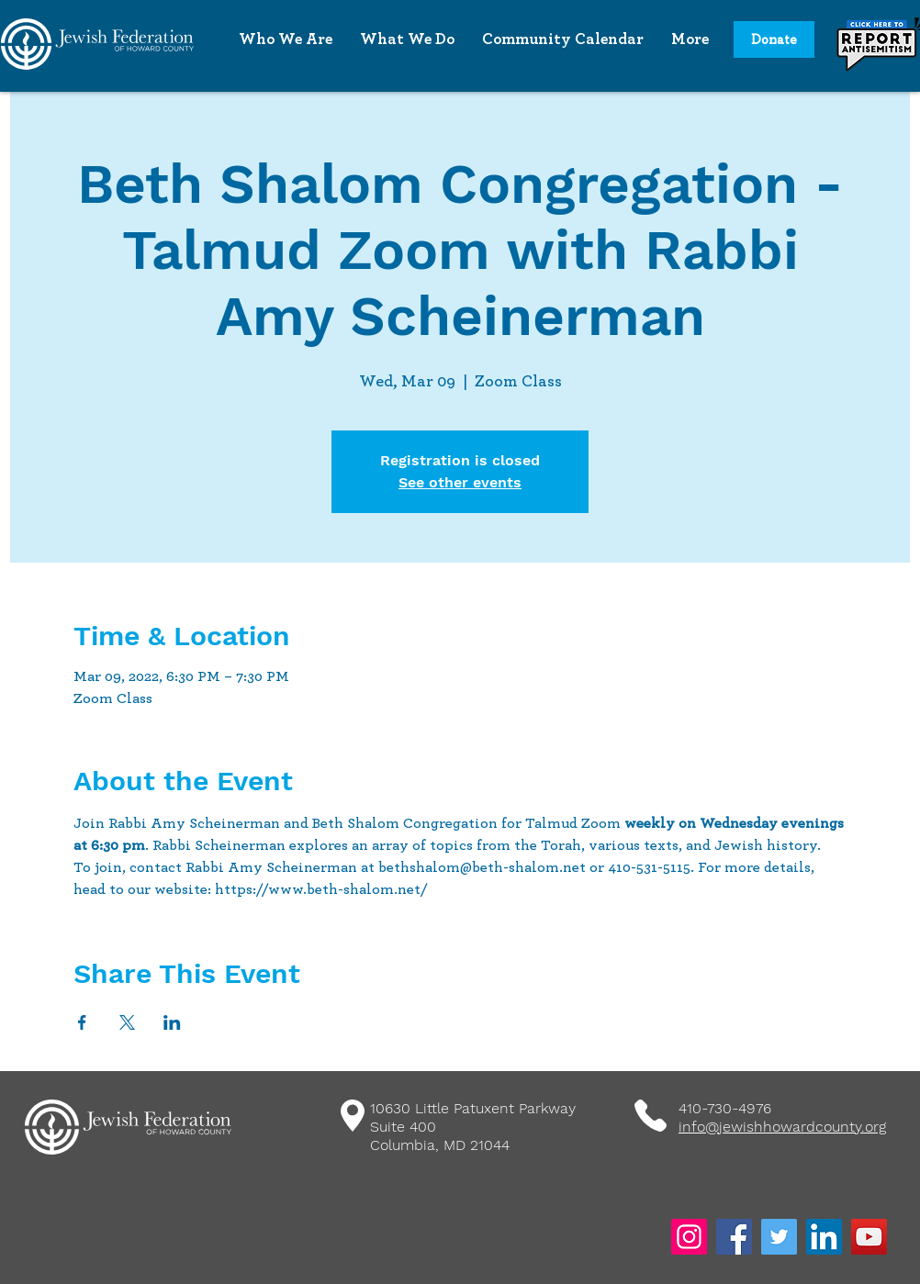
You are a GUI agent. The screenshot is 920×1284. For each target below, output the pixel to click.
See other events (460, 482)
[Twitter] (779, 1237)
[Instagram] (689, 1237)
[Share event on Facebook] (82, 1022)
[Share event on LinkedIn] (172, 1022)
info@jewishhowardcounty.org (782, 1126)
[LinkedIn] (824, 1237)
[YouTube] (869, 1237)
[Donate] (774, 39)
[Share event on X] (127, 1022)
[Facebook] (734, 1237)
